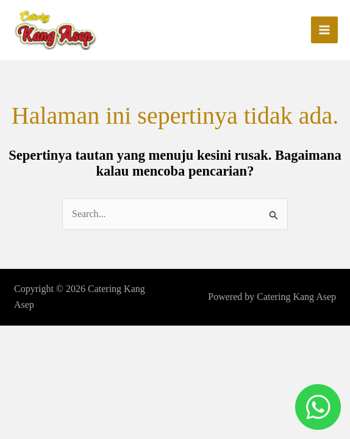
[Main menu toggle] (324, 31)
